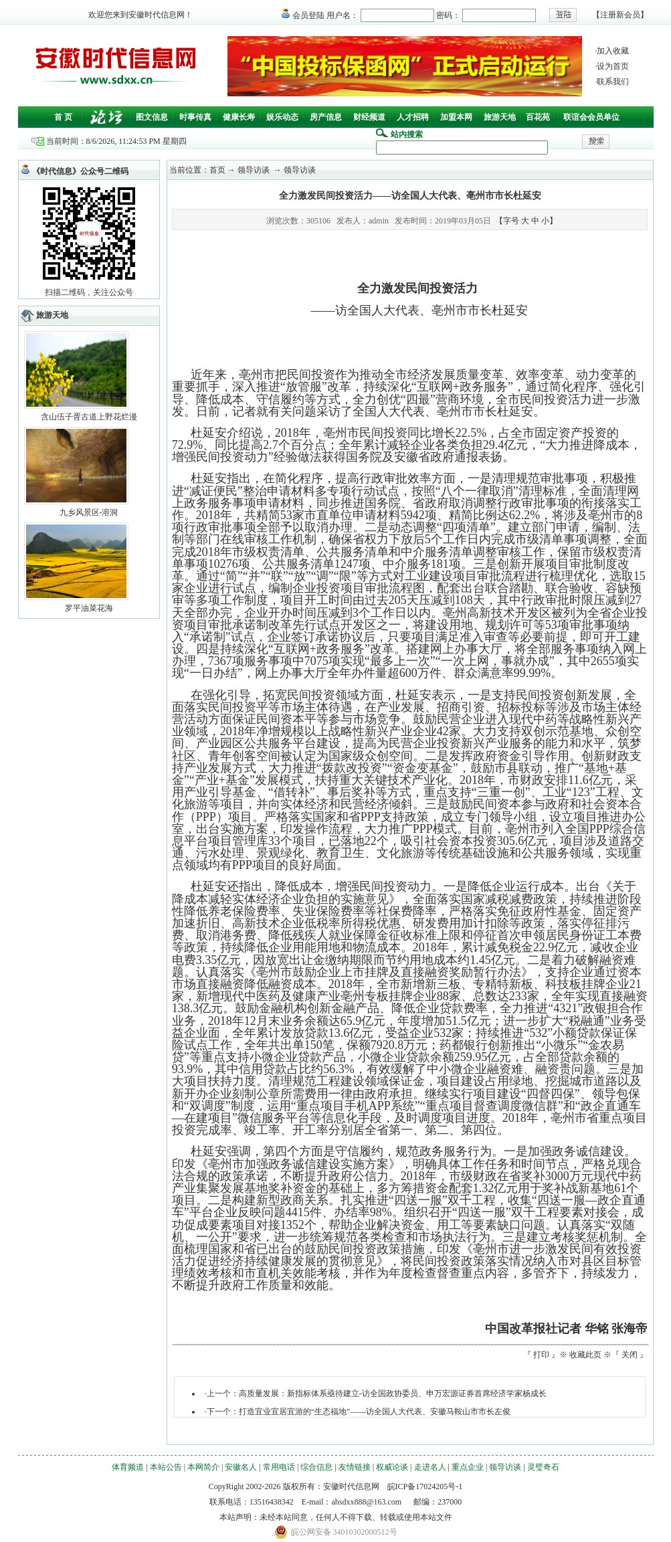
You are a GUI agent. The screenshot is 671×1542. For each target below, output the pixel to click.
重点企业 (468, 1467)
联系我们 (613, 81)
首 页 (63, 117)
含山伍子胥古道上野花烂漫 (89, 416)
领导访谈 (505, 1467)
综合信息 (316, 1467)
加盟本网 (456, 117)
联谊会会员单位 (591, 117)
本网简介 (203, 1467)
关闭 (629, 1354)
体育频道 (128, 1467)
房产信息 (326, 117)
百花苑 (538, 117)
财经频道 (369, 117)
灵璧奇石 (543, 1467)
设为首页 (613, 66)
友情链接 (355, 1467)
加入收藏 (613, 51)
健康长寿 (239, 117)
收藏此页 (585, 1354)
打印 (541, 1354)
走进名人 (430, 1467)
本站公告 (166, 1467)
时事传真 (195, 117)
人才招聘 (413, 117)
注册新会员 (620, 14)
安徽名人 (241, 1467)
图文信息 (152, 117)
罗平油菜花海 (89, 608)
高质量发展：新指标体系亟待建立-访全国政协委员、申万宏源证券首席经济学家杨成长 (393, 1393)
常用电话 (279, 1467)
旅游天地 (500, 117)
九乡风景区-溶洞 (89, 512)
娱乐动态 (282, 117)
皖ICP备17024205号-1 (425, 1486)
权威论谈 (392, 1467)
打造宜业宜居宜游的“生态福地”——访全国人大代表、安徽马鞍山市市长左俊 (375, 1411)
